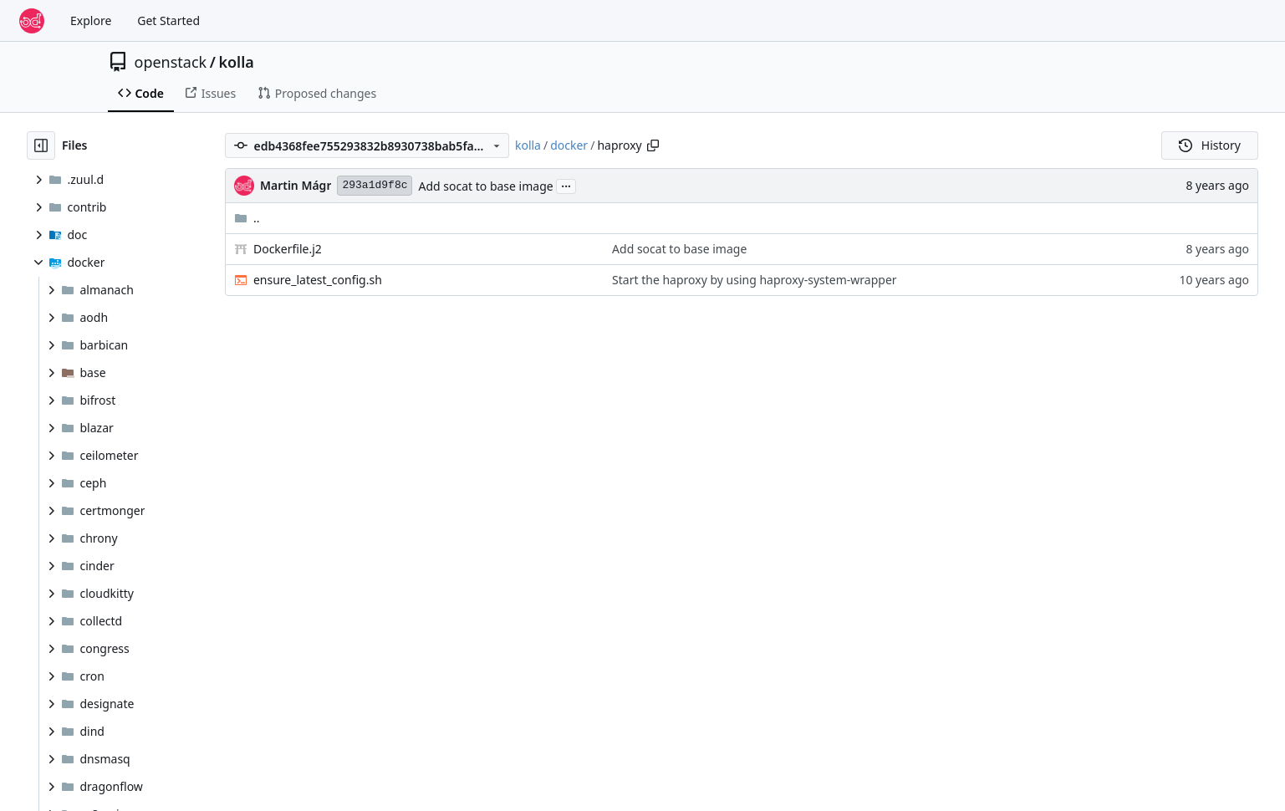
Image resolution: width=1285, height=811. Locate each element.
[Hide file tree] (41, 145)
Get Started (168, 20)
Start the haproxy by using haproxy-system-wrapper (754, 280)
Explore (90, 20)
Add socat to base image (485, 186)
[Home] (31, 21)
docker (569, 145)
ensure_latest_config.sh (317, 280)
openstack (171, 62)
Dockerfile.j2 (287, 249)
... (566, 185)
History (1210, 145)
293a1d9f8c (374, 185)
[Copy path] (653, 145)
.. (247, 218)
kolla (235, 62)
